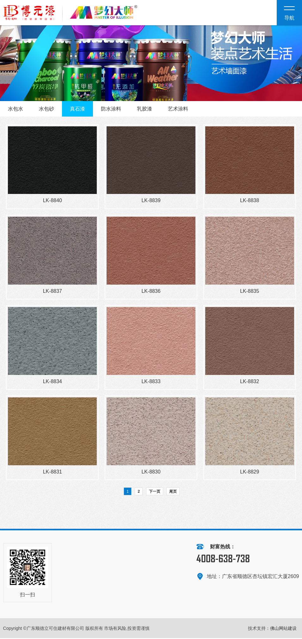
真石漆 (77, 109)
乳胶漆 (144, 109)
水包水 (15, 109)
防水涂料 (111, 109)
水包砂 (46, 109)
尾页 (173, 492)
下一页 (154, 492)
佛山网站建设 (283, 629)
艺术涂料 (178, 109)
